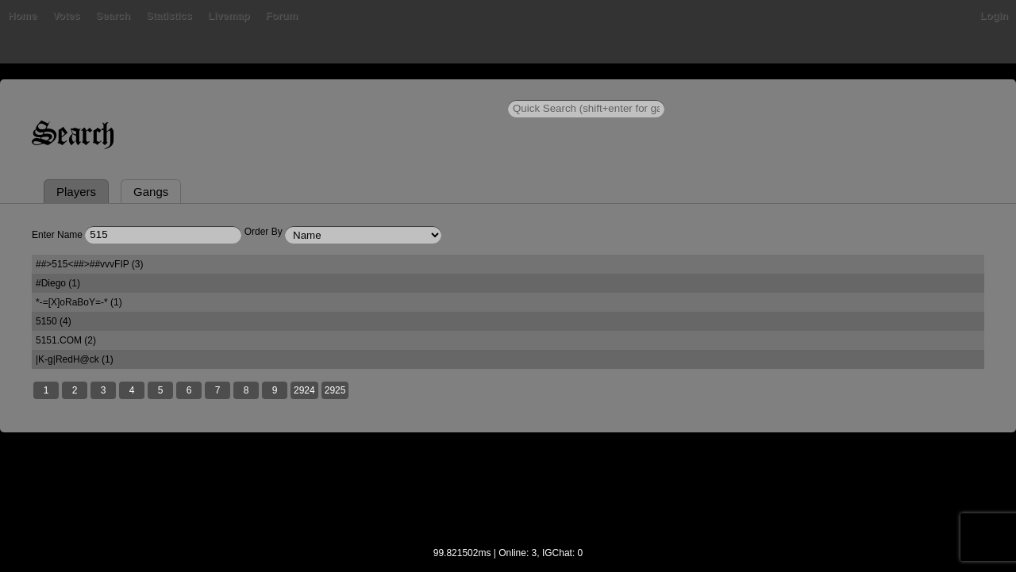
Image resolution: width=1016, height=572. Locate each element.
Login (994, 15)
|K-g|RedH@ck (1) (75, 359)
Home (22, 15)
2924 (304, 390)
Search (113, 15)
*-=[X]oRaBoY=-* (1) (79, 302)
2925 (335, 390)
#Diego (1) (58, 283)
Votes (65, 15)
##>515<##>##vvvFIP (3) (90, 264)
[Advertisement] (508, 500)
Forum (282, 15)
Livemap (229, 15)
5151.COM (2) (66, 340)
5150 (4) (53, 321)
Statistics (169, 15)
